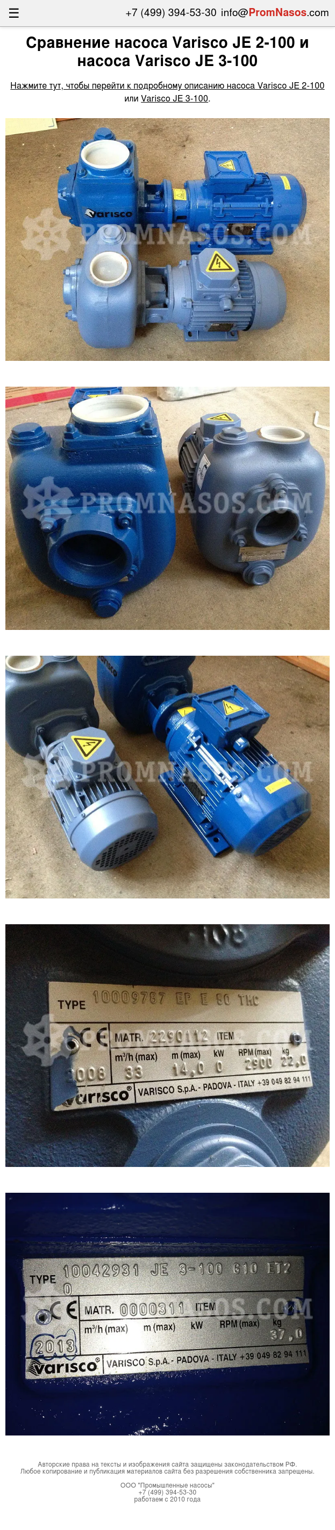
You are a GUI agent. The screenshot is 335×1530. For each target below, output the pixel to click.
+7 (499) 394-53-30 (171, 13)
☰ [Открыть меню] (14, 13)
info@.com (275, 13)
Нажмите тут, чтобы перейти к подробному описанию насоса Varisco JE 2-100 (167, 86)
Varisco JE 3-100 (174, 99)
